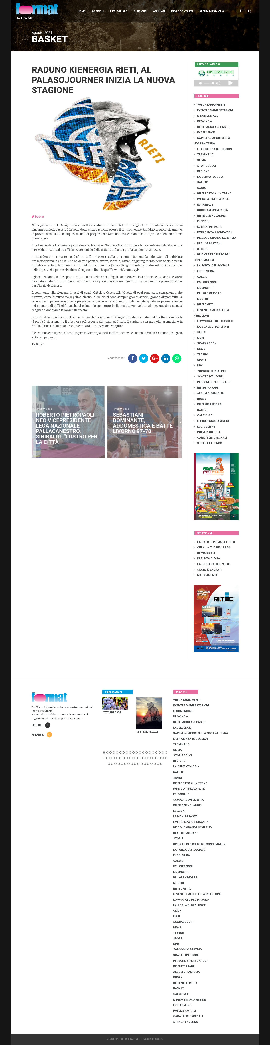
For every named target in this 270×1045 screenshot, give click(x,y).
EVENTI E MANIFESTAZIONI (213, 110)
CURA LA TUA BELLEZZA (212, 547)
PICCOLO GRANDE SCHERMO (215, 237)
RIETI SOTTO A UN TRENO (212, 193)
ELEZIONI (201, 221)
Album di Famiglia (211, 11)
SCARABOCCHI (205, 343)
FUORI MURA (204, 271)
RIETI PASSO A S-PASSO (212, 127)
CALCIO (201, 276)
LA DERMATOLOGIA (208, 176)
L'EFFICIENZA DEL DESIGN (213, 149)
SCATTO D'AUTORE (208, 376)
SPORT (200, 360)
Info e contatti (182, 11)
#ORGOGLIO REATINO (210, 371)
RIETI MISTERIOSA (207, 404)
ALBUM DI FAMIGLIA (209, 393)
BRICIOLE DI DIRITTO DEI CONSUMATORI (199, 844)
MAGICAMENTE (206, 575)
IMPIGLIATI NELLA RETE (211, 199)
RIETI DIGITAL (204, 304)
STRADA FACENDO (208, 443)
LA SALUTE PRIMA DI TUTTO (214, 542)
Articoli (98, 11)
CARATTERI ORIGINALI (210, 437)
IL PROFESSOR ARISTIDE (212, 421)
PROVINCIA (203, 121)
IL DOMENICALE (206, 115)
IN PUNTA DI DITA (207, 558)
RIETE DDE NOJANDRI (210, 215)
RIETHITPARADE (206, 387)
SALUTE (201, 182)
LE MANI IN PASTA (208, 226)
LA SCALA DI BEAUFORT (212, 326)
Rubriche (140, 11)
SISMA (200, 160)
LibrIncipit (203, 288)
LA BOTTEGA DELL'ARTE (212, 564)
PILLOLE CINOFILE (207, 293)
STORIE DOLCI (205, 165)
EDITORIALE (203, 204)
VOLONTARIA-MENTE (209, 104)
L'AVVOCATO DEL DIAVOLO (213, 321)
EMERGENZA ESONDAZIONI (213, 232)
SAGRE (200, 188)
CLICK (199, 332)
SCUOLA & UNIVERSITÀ (211, 210)
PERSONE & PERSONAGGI (212, 382)
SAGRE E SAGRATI (208, 569)
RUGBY (200, 399)
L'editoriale (118, 11)
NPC (198, 365)
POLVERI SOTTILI (207, 432)
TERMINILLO (204, 154)
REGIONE (201, 171)
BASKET (201, 410)
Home (81, 11)
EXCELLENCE (204, 132)
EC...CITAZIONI (205, 282)
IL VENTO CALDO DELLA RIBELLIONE (197, 894)
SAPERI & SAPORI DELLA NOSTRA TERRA (200, 733)
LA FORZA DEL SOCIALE (211, 265)
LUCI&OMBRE (204, 426)
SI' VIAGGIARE (205, 553)
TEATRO (201, 354)
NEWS (199, 348)
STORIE (200, 249)
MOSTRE (201, 299)
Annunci (159, 11)
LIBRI (199, 337)
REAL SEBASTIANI (207, 243)
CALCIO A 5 (203, 415)
